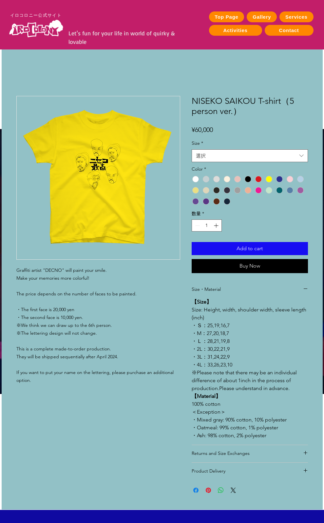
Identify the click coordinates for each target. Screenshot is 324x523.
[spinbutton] (207, 225)
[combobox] (250, 155)
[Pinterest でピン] (208, 490)
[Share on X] (233, 490)
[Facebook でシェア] (196, 490)
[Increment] (217, 225)
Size (197, 143)
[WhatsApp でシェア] (221, 490)
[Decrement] (197, 225)
